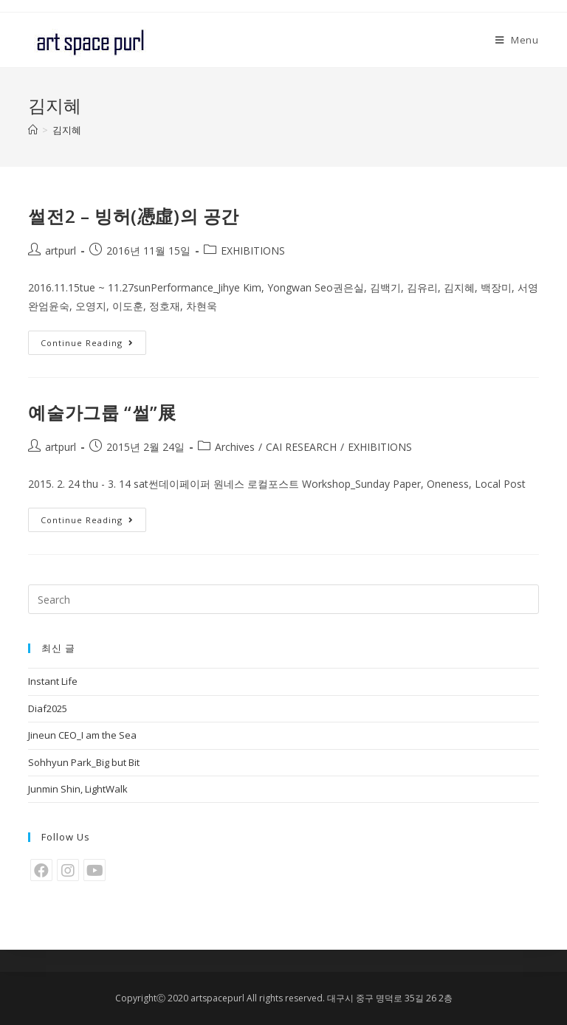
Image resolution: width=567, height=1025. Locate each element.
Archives (235, 447)
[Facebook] (41, 870)
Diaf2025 (47, 708)
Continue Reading (87, 342)
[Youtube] (94, 870)
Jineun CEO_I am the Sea (82, 735)
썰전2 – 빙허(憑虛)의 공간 (133, 216)
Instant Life (53, 681)
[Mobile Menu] (517, 39)
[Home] (33, 130)
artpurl (60, 251)
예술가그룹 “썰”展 (102, 412)
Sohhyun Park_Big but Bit (84, 762)
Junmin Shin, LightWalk (78, 789)
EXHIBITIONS (253, 251)
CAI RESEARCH (301, 447)
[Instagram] (68, 870)
